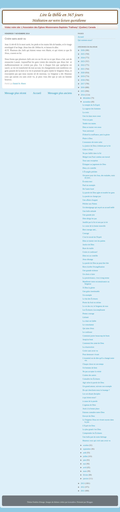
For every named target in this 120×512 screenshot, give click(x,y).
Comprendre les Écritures (92, 433)
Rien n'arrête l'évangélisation (94, 267)
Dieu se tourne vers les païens (94, 241)
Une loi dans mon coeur (92, 116)
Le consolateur (88, 325)
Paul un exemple (89, 185)
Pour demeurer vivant (91, 354)
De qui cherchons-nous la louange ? (96, 390)
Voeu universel (88, 131)
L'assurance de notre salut (92, 142)
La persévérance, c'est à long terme (96, 278)
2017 (83, 84)
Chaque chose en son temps (93, 364)
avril (85, 467)
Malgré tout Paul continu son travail (96, 157)
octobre (86, 445)
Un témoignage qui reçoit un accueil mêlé (98, 207)
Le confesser (87, 332)
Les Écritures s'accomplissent (94, 310)
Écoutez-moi (87, 181)
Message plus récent (15, 93)
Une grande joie (89, 215)
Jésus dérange (88, 259)
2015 (83, 91)
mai (84, 464)
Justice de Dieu (88, 245)
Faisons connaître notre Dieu (93, 412)
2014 (83, 95)
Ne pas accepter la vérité (92, 371)
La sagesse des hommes (92, 109)
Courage (86, 233)
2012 (83, 487)
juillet (85, 456)
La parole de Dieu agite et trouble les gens (99, 193)
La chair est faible (89, 321)
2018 (83, 80)
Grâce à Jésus (88, 149)
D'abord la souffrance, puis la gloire (96, 135)
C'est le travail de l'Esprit (92, 237)
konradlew (72, 502)
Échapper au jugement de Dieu (94, 164)
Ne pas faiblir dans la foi (92, 153)
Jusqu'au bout (88, 339)
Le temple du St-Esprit (91, 105)
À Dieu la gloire (89, 288)
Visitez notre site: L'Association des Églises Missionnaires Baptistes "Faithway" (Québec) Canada (50, 27)
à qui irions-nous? (89, 397)
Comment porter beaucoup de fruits (96, 336)
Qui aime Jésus (88, 328)
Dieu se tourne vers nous (92, 127)
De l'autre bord (88, 189)
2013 (83, 483)
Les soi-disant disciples (91, 394)
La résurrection (88, 347)
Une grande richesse (90, 270)
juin (85, 460)
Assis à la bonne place (91, 409)
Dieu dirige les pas (90, 218)
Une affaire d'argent (90, 200)
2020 (83, 73)
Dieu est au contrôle (90, 256)
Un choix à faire (89, 274)
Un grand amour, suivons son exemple (97, 386)
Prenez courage (88, 314)
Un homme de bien (90, 368)
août (85, 453)
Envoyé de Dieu (89, 416)
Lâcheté (86, 317)
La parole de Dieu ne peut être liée (96, 263)
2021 (83, 69)
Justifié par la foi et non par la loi (95, 222)
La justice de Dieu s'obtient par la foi (97, 146)
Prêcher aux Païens (90, 204)
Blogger (90, 502)
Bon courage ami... (90, 230)
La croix (86, 112)
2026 (83, 50)
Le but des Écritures (90, 299)
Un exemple (87, 295)
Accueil (37, 93)
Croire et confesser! (90, 252)
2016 (83, 87)
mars (85, 471)
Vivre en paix (88, 120)
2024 (83, 58)
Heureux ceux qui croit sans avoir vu (97, 441)
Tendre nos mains (89, 123)
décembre (87, 98)
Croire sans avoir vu (90, 351)
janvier (86, 478)
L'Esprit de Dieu (89, 426)
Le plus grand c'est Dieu (92, 429)
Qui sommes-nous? (85, 40)
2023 (83, 61)
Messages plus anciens (60, 93)
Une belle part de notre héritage (95, 437)
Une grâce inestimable (91, 291)
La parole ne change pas (92, 196)
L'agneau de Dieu (89, 405)
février (86, 475)
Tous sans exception (90, 161)
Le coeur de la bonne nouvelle (94, 226)
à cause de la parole (90, 401)
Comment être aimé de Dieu (93, 343)
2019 (83, 76)
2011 (83, 491)
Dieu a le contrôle (89, 168)
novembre (87, 102)
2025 (83, 54)
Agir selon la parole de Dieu (93, 383)
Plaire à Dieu (87, 138)
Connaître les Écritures (91, 379)
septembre (87, 449)
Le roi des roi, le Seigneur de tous (95, 306)
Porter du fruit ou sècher (92, 302)
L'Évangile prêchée (90, 172)
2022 (83, 65)
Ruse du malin (88, 248)
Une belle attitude (89, 211)
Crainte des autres (89, 375)
